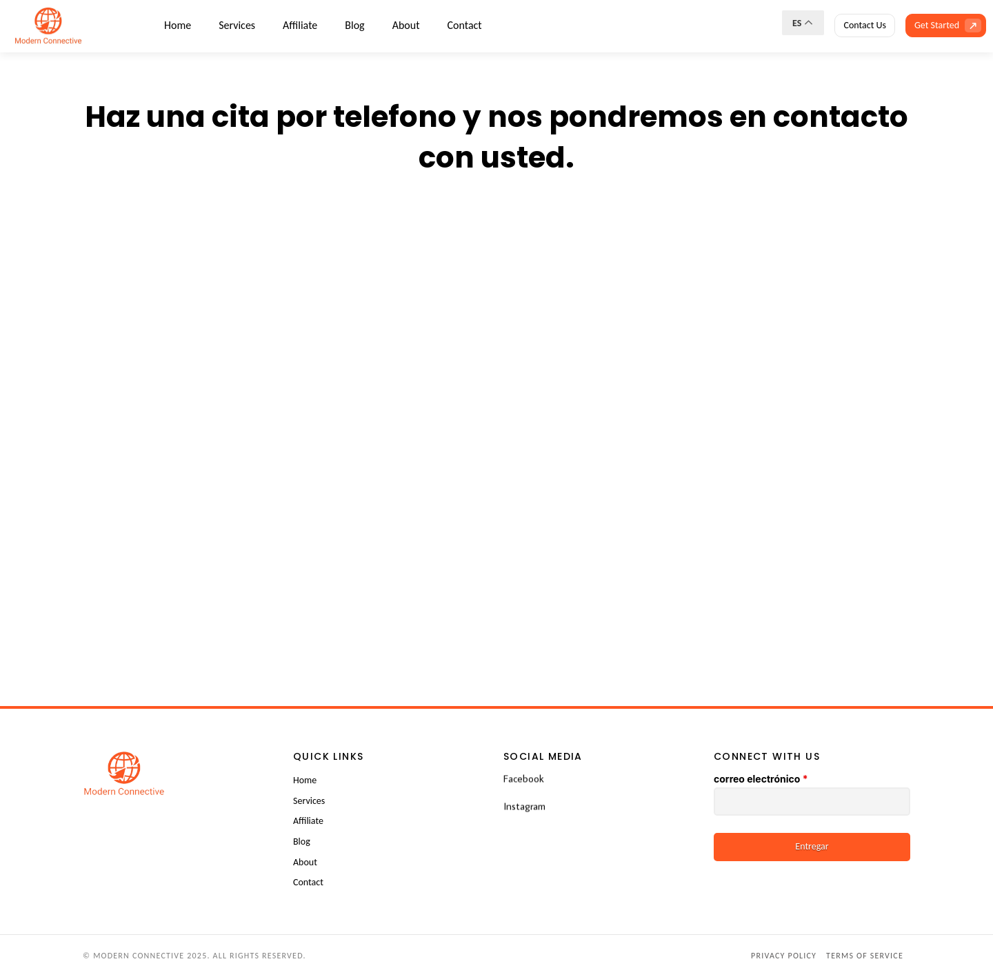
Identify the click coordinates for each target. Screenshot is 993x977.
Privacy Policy (783, 955)
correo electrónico (761, 779)
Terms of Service (864, 955)
